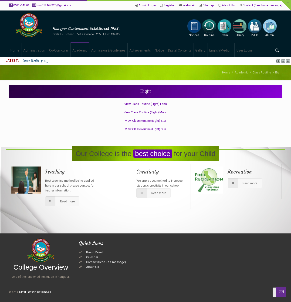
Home (226, 72)
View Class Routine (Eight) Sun (145, 129)
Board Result (94, 252)
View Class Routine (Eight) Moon (145, 112)
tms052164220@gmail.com (55, 5)
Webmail (189, 5)
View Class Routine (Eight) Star (145, 120)
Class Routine (262, 72)
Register (169, 5)
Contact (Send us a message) (262, 5)
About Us (228, 5)
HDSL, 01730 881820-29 (35, 292)
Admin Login (147, 5)
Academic (241, 72)
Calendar (92, 257)
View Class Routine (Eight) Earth (145, 104)
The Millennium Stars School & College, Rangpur (86, 21)
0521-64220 (21, 5)
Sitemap (208, 5)
